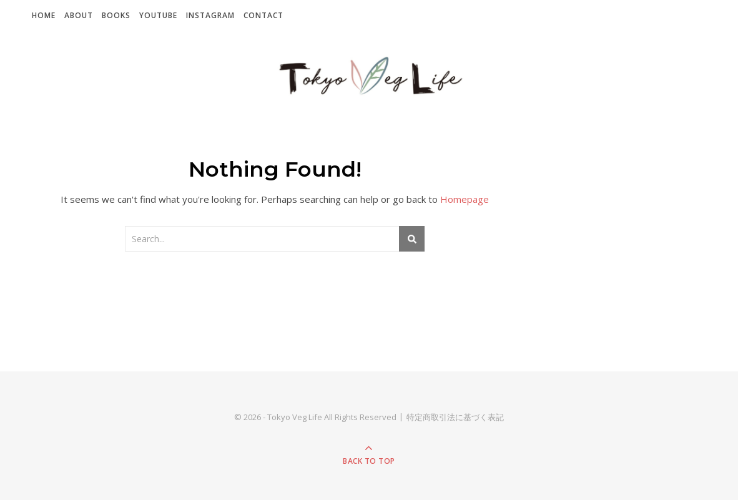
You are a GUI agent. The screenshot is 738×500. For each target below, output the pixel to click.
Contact (263, 15)
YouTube (158, 15)
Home (44, 15)
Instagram (210, 15)
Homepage (464, 199)
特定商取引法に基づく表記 (455, 417)
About (78, 15)
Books (116, 15)
